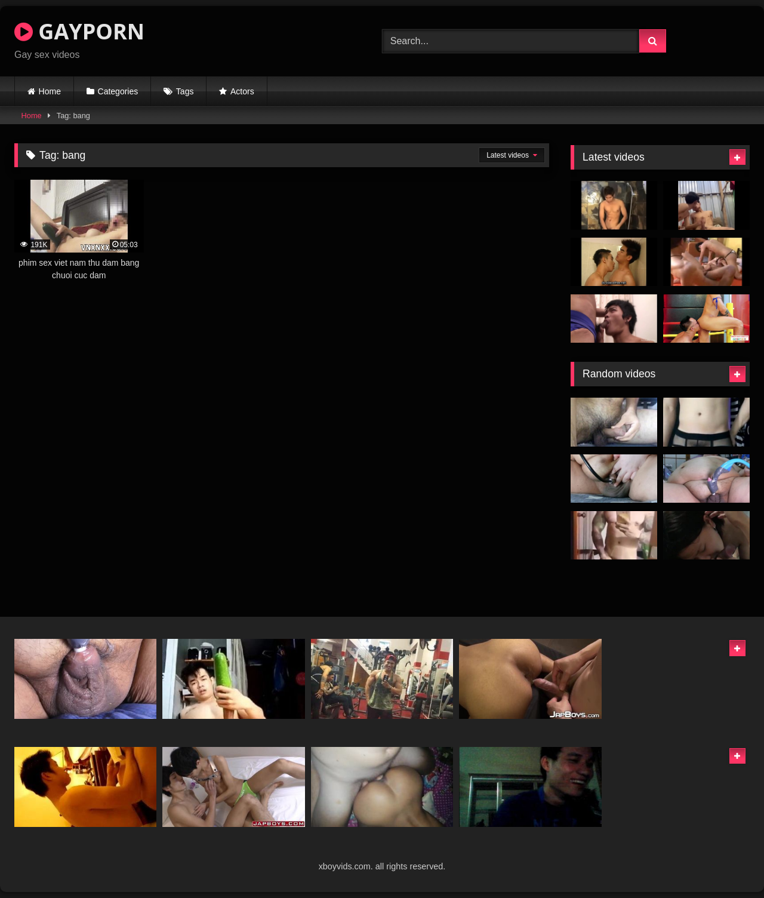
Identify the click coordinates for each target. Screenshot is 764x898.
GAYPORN (79, 31)
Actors (242, 91)
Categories (118, 91)
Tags (185, 91)
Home (50, 91)
